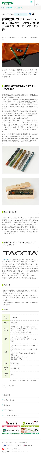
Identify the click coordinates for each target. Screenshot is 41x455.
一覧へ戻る (8, 386)
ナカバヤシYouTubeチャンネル (11, 448)
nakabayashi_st (29, 445)
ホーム (2, 7)
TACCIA (5, 259)
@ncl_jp (19, 445)
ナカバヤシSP (8, 445)
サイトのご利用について (21, 442)
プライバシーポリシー (7, 442)
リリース (20, 7)
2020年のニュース (11, 7)
